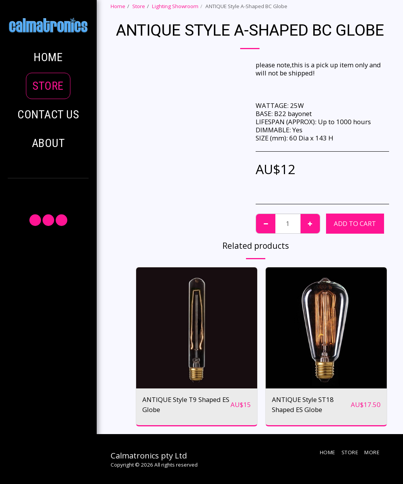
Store (138, 6)
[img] (196, 327)
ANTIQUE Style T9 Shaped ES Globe (185, 404)
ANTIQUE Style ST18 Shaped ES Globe (303, 404)
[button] (48, 192)
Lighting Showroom (175, 6)
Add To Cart (355, 223)
